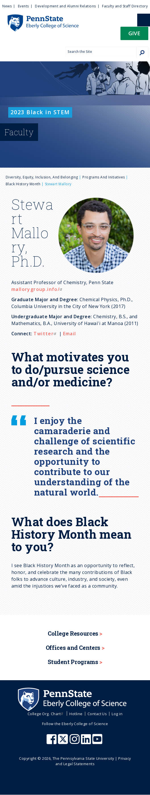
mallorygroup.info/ (37, 289)
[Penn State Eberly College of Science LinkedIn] (86, 741)
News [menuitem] (7, 6)
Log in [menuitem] (117, 713)
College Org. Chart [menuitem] (46, 713)
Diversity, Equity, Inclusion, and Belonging (42, 177)
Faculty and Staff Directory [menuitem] (125, 6)
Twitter (46, 333)
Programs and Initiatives (103, 177)
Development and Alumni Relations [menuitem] (65, 6)
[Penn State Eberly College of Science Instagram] (75, 741)
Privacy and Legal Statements (93, 761)
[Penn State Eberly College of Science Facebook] (52, 741)
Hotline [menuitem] (75, 713)
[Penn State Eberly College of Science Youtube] (97, 741)
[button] (134, 35)
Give (134, 33)
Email (69, 333)
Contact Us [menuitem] (97, 713)
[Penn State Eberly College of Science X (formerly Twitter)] (63, 741)
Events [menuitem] (23, 6)
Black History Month (23, 184)
